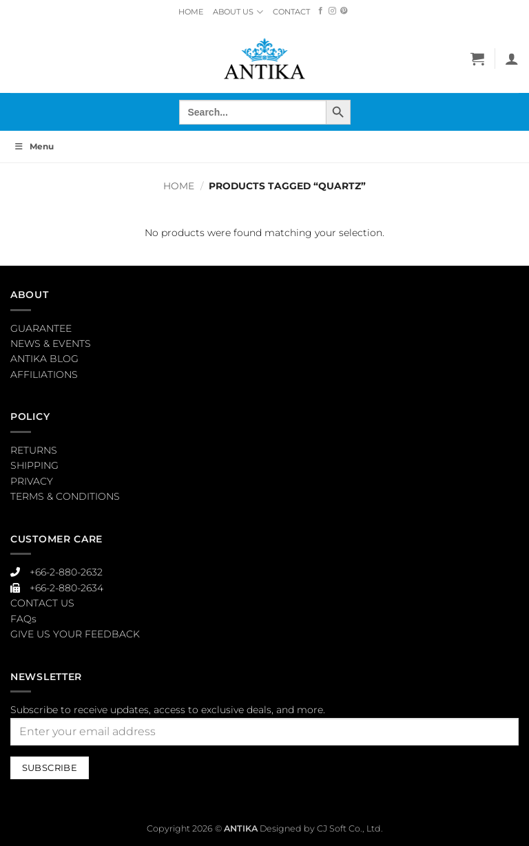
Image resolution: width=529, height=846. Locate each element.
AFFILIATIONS (44, 374)
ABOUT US (237, 12)
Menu (34, 146)
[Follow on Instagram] (332, 11)
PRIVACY (31, 481)
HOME (190, 12)
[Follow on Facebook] (320, 11)
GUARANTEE (41, 328)
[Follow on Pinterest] (344, 11)
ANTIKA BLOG (44, 358)
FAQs (23, 619)
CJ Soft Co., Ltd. (350, 828)
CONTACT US (42, 603)
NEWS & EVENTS (50, 343)
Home (178, 185)
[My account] (512, 58)
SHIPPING (34, 465)
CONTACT (291, 12)
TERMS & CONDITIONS (65, 496)
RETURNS (33, 450)
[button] (477, 58)
